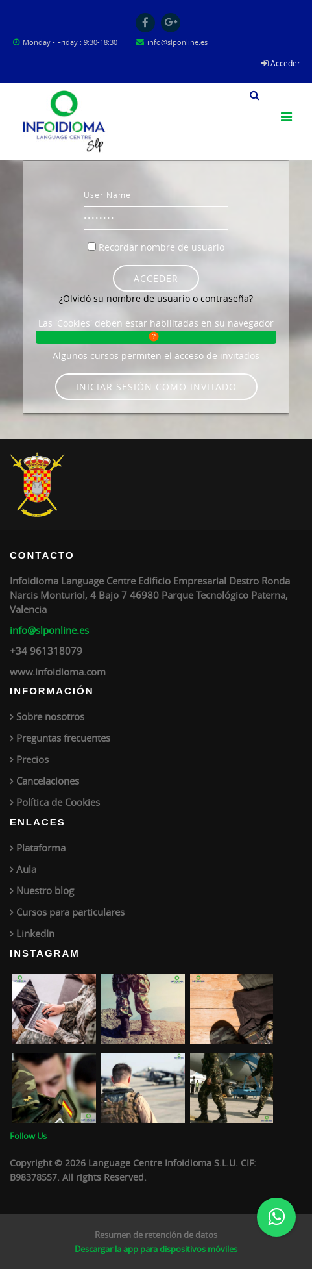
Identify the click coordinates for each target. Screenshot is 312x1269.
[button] (254, 94)
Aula (26, 868)
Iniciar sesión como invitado (156, 387)
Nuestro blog (45, 890)
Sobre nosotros (50, 716)
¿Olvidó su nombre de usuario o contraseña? (156, 298)
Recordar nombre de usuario (161, 247)
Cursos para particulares (70, 911)
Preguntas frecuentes (63, 737)
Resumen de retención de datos (156, 1234)
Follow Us (28, 1136)
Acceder (285, 63)
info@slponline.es (49, 629)
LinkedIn (35, 933)
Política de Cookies (58, 802)
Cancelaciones (47, 780)
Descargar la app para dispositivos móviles (156, 1249)
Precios (32, 759)
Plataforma (41, 847)
